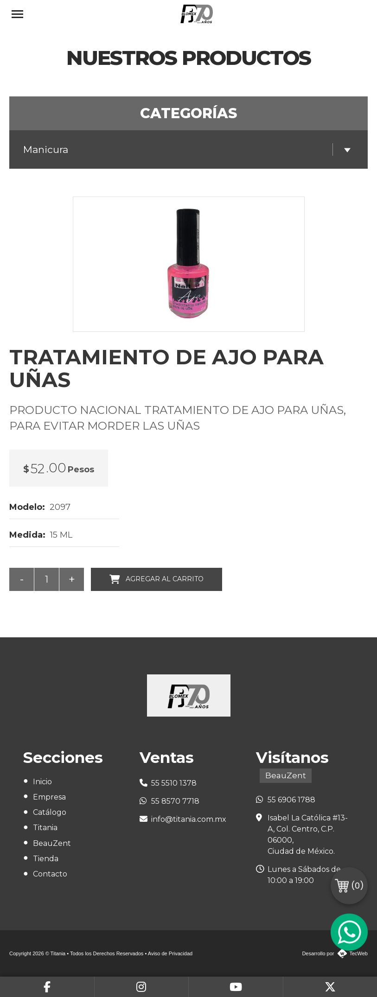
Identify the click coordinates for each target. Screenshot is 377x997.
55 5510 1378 (174, 783)
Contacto (50, 874)
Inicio (42, 781)
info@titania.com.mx (188, 819)
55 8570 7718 (175, 801)
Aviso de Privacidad (170, 953)
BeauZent (52, 843)
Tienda (45, 858)
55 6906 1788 (291, 799)
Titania (45, 827)
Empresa (49, 797)
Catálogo (49, 812)
